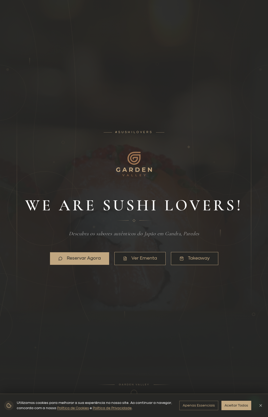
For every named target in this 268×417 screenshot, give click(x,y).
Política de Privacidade (112, 408)
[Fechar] (261, 405)
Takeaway (190, 258)
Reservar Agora (75, 258)
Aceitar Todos (236, 405)
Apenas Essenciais (199, 405)
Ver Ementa (135, 258)
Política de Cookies (73, 408)
